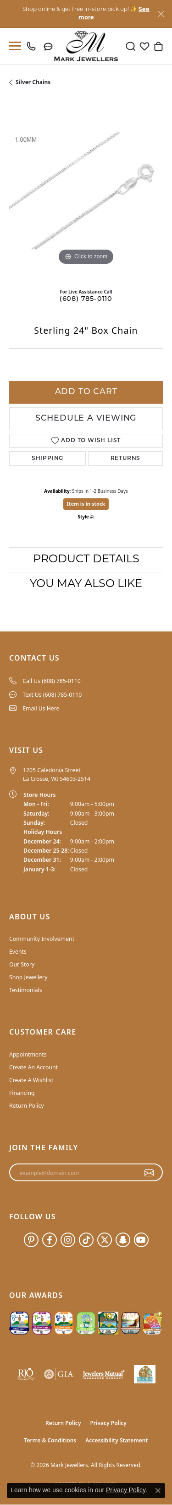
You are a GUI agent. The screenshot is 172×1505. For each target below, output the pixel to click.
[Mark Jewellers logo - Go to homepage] (86, 46)
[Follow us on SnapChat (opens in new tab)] (123, 1240)
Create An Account (33, 1067)
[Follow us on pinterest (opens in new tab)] (31, 1240)
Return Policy (26, 1106)
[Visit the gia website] (58, 1374)
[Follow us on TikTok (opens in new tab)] (86, 1240)
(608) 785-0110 (86, 299)
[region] (86, 190)
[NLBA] (144, 1374)
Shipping (47, 458)
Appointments (28, 1054)
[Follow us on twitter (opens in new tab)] (104, 1240)
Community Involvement (41, 939)
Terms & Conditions (50, 1440)
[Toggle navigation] (13, 45)
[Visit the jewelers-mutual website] (104, 1374)
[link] (33, 46)
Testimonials (25, 990)
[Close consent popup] (158, 1490)
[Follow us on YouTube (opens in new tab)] (141, 1240)
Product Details (86, 559)
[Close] (160, 14)
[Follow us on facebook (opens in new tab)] (49, 1240)
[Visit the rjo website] (26, 1374)
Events (18, 951)
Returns (126, 458)
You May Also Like (86, 584)
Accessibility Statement (116, 1440)
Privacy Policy (108, 1423)
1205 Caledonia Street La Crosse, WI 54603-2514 (56, 774)
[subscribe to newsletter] (149, 1172)
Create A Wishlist (31, 1080)
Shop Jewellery (28, 977)
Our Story (21, 964)
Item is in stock (86, 503)
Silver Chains (33, 82)
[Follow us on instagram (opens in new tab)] (68, 1240)
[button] (130, 46)
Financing (22, 1093)
